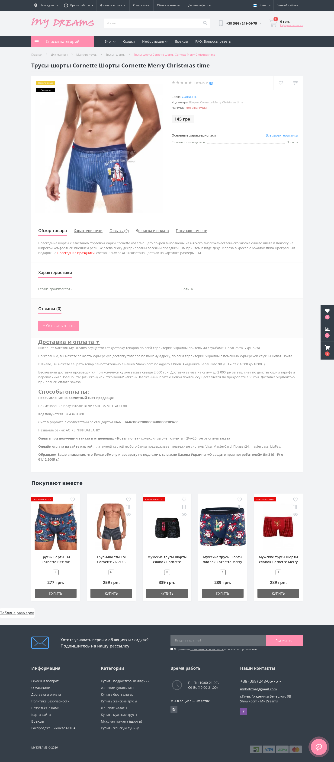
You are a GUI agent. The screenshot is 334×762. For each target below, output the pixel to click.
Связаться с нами (45, 708)
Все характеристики (282, 135)
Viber (243, 711)
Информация (154, 41)
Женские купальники (118, 687)
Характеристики (88, 230)
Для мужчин (59, 55)
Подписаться (284, 640)
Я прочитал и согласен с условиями (215, 649)
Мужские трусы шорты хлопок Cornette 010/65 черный (167, 562)
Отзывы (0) (119, 230)
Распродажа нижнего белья (53, 728)
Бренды (181, 41)
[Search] (205, 23)
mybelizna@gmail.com (258, 689)
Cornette (189, 97)
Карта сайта (41, 714)
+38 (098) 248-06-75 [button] (260, 681)
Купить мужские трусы (119, 714)
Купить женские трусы (119, 701)
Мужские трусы (86, 55)
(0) (211, 83)
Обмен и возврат (168, 5)
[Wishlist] (280, 83)
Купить (55, 593)
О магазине (141, 5)
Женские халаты (114, 708)
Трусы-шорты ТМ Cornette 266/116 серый (111, 562)
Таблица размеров (17, 612)
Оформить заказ (291, 25)
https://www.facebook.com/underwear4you (174, 709)
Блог (110, 41)
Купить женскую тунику (120, 728)
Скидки (129, 41)
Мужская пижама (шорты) (121, 721)
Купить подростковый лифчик (125, 681)
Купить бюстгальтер (117, 694)
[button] (327, 350)
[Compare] (295, 83)
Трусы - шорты (115, 55)
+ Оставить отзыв (58, 325)
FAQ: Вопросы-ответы (213, 41)
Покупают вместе (191, 230)
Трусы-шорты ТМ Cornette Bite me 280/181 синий (55, 562)
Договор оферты (199, 5)
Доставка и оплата (112, 5)
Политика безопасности (207, 649)
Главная (36, 55)
